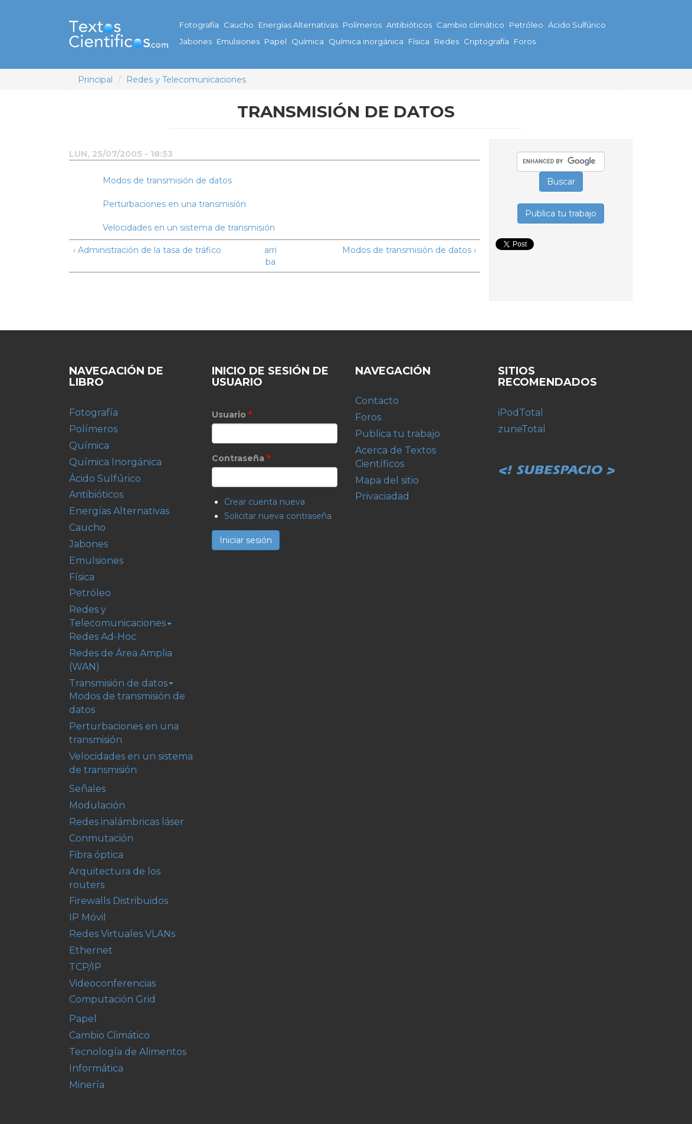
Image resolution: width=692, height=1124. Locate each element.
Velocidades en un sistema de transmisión (189, 227)
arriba (270, 256)
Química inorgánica (366, 41)
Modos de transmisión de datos (167, 180)
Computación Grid (112, 999)
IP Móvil (87, 917)
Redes (446, 41)
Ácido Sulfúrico (577, 24)
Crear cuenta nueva (264, 502)
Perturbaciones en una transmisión (174, 204)
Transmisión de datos (121, 683)
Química (307, 41)
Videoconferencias (112, 983)
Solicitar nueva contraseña (278, 516)
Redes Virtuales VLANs (122, 933)
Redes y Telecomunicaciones (186, 79)
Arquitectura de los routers (114, 878)
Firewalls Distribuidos (118, 900)
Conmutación (101, 838)
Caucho (239, 24)
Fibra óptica (96, 854)
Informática (96, 1068)
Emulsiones (238, 41)
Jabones (195, 41)
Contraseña (241, 458)
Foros (525, 41)
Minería (86, 1084)
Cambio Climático (109, 1035)
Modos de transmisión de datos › (409, 250)
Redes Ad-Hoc (102, 636)
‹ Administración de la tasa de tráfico (147, 250)
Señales (87, 788)
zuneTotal (522, 429)
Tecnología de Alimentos (127, 1051)
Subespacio (557, 457)
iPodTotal (520, 412)
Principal (95, 79)
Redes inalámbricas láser (126, 821)
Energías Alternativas (298, 24)
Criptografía (486, 41)
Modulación (97, 805)
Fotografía (199, 24)
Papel (275, 41)
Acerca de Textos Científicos (395, 457)
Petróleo (526, 24)
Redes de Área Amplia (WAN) (120, 660)
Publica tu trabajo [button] (560, 213)
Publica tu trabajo (397, 433)
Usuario (232, 414)
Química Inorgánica (115, 462)
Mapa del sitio (387, 480)
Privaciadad (382, 496)
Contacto (377, 400)
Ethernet (91, 950)
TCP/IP (85, 966)
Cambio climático (470, 24)
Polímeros (362, 24)
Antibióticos (409, 24)
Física (418, 41)
